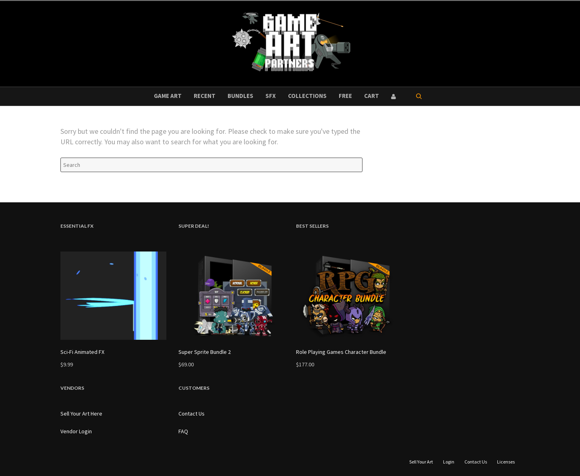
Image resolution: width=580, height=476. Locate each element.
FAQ (183, 431)
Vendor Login (76, 431)
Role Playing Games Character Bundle (341, 351)
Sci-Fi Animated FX (82, 351)
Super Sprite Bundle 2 (204, 351)
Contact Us (191, 413)
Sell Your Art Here (81, 413)
